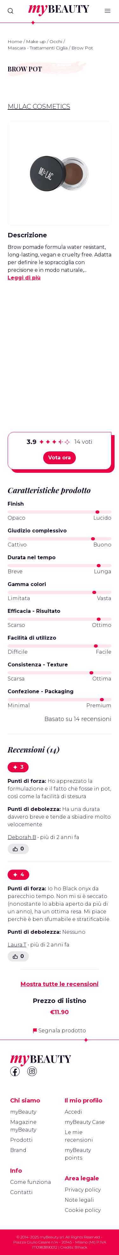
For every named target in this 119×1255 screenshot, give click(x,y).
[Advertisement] (59, 346)
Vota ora (59, 458)
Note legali (79, 1200)
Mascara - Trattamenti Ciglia (38, 48)
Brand (18, 1150)
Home (15, 41)
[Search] (10, 11)
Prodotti (21, 1140)
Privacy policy (83, 1190)
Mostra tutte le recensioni (60, 984)
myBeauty (23, 1112)
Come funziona (30, 1182)
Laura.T (17, 945)
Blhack (81, 1247)
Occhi (56, 41)
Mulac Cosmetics (39, 106)
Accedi (73, 1112)
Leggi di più (24, 278)
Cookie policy (83, 1210)
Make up (36, 41)
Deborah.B (22, 837)
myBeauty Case (85, 1122)
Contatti (21, 1192)
